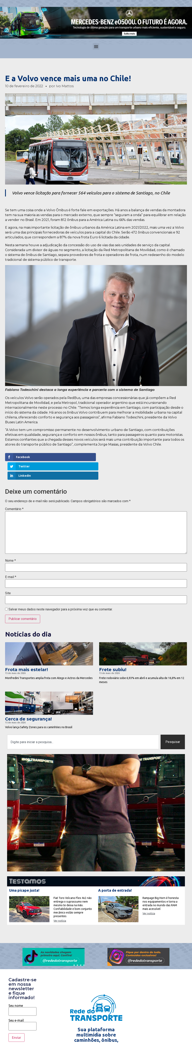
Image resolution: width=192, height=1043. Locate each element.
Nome (10, 542)
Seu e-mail (22, 1004)
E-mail (10, 558)
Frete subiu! (112, 651)
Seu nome (22, 990)
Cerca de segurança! (28, 700)
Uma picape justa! (24, 872)
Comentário (14, 490)
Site (8, 574)
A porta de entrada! (115, 872)
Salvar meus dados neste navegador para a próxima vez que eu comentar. (61, 590)
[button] (96, 46)
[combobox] (83, 723)
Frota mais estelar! (26, 651)
